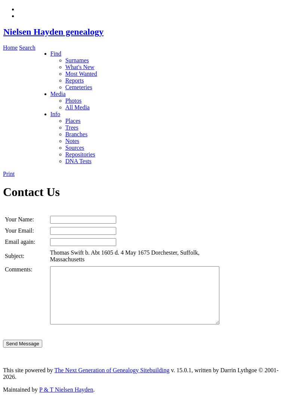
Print (9, 174)
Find (55, 53)
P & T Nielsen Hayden (66, 401)
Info (55, 114)
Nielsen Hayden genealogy (53, 32)
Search (27, 47)
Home (10, 47)
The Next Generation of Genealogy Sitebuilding (111, 381)
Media (58, 94)
